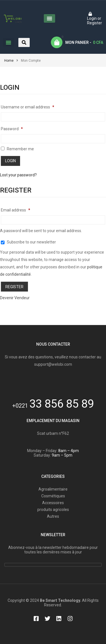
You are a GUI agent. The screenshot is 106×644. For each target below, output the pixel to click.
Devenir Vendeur (15, 298)
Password (12, 129)
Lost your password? (18, 175)
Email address (15, 210)
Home (9, 61)
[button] (49, 18)
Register (14, 286)
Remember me (17, 149)
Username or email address (27, 107)
